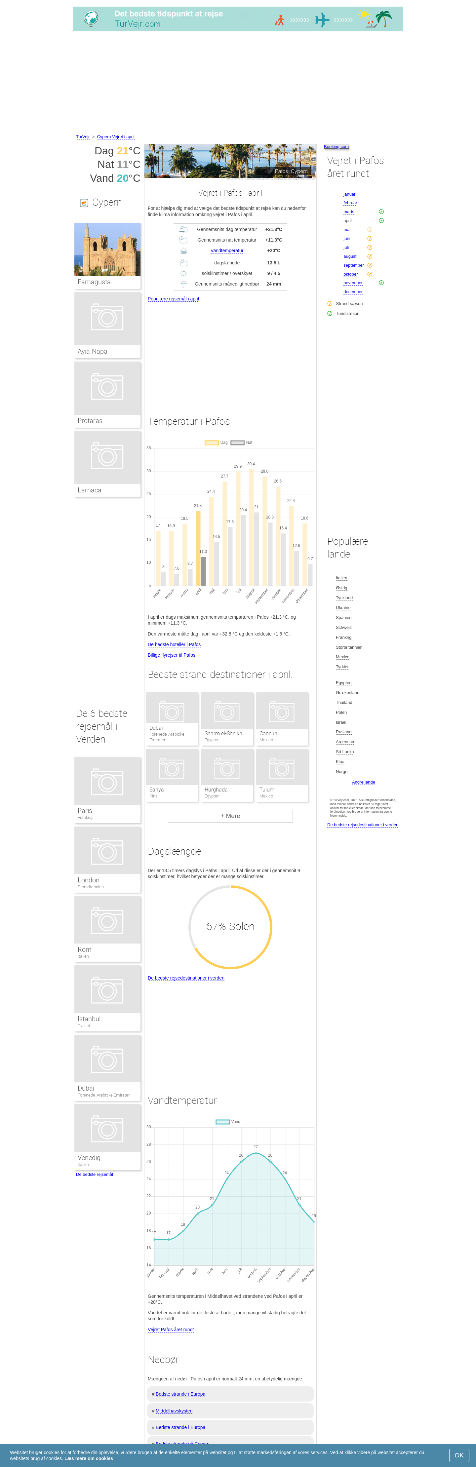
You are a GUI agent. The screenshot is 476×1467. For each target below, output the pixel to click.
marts (348, 211)
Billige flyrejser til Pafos (171, 655)
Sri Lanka (345, 751)
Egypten (344, 682)
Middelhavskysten (174, 1410)
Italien (83, 956)
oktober (350, 274)
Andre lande (363, 782)
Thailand (344, 702)
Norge (341, 771)
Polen (341, 712)
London (88, 880)
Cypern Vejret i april (115, 136)
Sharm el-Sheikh (223, 733)
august (349, 256)
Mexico (342, 656)
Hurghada (216, 790)
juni (346, 238)
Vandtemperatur (227, 250)
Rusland (344, 731)
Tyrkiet (84, 1025)
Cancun (268, 733)
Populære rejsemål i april (173, 298)
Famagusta (94, 282)
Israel (341, 722)
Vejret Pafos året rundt (171, 1329)
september (353, 265)
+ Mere (230, 815)
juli (346, 247)
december (353, 291)
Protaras (90, 421)
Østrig (341, 587)
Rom (85, 949)
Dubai (156, 728)
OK (459, 1455)
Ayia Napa (92, 351)
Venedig (89, 1158)
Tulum (266, 790)
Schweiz (344, 627)
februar (350, 202)
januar (349, 194)
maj (346, 229)
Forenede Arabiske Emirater (104, 1095)
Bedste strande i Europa (180, 1394)
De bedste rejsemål (94, 1174)
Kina (340, 761)
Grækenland (348, 692)
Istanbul (89, 1019)
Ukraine (343, 607)
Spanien (344, 617)
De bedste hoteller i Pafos (174, 644)
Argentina (345, 741)
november (353, 282)
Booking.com (336, 146)
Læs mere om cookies (88, 1458)
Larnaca (89, 490)
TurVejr (83, 136)
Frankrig (85, 817)
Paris (85, 811)
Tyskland (344, 597)
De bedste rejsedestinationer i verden (186, 978)
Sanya (156, 790)
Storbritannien (91, 886)
